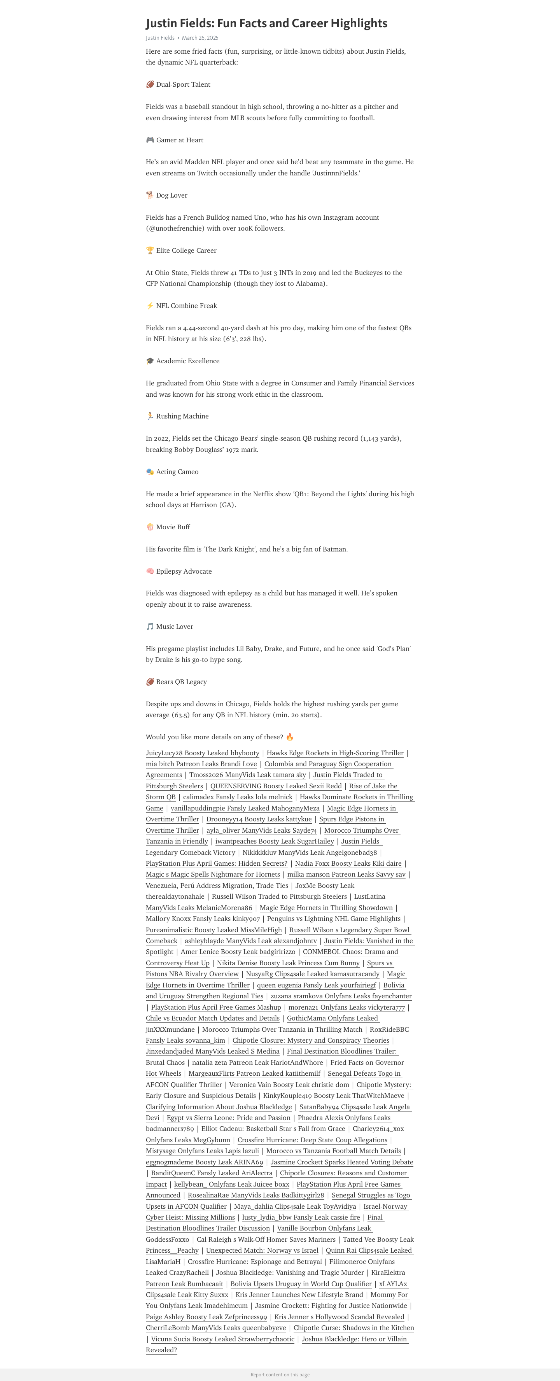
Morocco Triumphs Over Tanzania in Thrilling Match (282, 1029)
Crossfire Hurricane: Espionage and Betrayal (255, 1261)
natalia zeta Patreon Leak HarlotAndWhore (257, 1062)
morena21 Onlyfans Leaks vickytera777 (347, 1007)
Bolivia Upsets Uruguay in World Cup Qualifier (301, 1283)
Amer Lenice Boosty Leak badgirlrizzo (238, 951)
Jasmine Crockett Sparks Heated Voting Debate (342, 1162)
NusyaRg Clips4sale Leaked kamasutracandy (313, 974)
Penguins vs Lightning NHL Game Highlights (334, 918)
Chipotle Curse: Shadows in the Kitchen (354, 1327)
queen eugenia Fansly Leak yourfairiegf (316, 985)
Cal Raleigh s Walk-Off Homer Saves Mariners (266, 1239)
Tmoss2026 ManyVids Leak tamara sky (247, 774)
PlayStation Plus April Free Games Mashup (216, 1007)
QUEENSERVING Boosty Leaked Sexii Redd (276, 786)
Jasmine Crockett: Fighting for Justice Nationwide (331, 1305)
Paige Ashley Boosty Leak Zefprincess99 (206, 1317)
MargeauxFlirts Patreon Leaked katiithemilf (254, 1073)
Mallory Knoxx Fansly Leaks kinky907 (203, 918)
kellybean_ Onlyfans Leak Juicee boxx (231, 1184)
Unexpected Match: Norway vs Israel (262, 1250)
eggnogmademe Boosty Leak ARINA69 (204, 1162)
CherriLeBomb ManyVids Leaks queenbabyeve (216, 1327)
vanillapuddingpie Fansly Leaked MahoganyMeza (245, 808)
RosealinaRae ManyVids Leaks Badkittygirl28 (256, 1195)
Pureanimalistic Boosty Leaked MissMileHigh (214, 930)
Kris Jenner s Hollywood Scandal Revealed (339, 1317)
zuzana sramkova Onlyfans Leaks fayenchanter (341, 996)
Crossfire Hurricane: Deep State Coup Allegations (312, 1140)
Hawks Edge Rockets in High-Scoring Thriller (335, 753)
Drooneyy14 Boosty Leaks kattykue (259, 819)
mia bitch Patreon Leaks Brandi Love (201, 764)
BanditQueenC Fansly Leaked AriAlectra (212, 1173)
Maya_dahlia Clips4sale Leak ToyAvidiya (295, 1206)
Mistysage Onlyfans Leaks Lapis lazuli (202, 1150)
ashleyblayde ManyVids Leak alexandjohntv (251, 940)
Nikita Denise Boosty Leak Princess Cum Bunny (288, 963)
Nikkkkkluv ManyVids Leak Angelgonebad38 (310, 852)
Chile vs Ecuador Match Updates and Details (213, 1018)
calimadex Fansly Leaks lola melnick (237, 797)
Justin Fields (160, 37)
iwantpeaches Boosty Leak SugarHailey (274, 841)
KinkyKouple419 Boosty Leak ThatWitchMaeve (333, 1095)
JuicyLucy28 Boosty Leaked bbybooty (202, 753)
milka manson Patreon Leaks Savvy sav (346, 874)
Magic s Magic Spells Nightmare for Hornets (213, 874)
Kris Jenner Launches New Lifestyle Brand (299, 1294)
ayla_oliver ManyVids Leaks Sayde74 (261, 830)
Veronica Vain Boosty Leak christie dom (289, 1084)
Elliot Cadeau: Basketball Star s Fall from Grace (273, 1128)
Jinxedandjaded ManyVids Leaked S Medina (213, 1051)
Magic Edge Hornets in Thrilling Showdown (326, 907)
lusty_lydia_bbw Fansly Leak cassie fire (301, 1217)
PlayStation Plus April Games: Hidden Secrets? (217, 863)
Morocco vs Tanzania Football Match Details (333, 1150)
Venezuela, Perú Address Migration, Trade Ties (217, 885)
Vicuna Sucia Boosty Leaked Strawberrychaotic (222, 1339)
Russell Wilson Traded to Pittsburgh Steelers (279, 896)
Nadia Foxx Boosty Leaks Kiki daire (348, 863)
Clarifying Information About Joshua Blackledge (219, 1107)
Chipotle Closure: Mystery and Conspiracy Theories (311, 1040)
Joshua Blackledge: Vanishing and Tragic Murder (290, 1272)
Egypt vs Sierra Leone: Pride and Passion (228, 1117)
